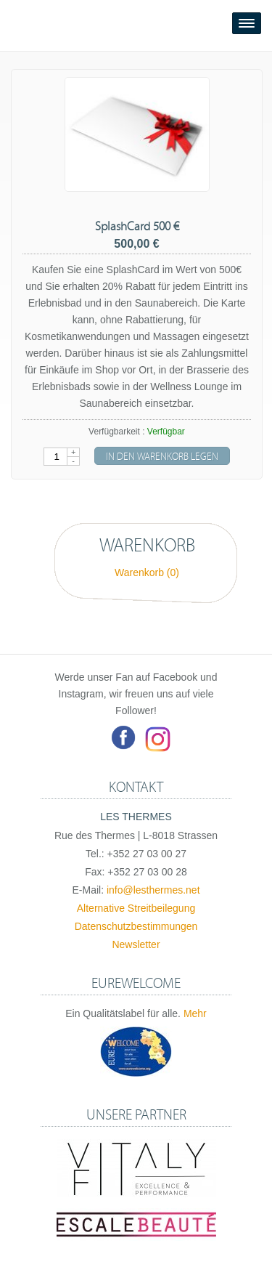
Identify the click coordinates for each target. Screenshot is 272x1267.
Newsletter (136, 944)
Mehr (195, 1013)
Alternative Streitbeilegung (136, 908)
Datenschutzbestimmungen (136, 926)
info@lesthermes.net (153, 890)
